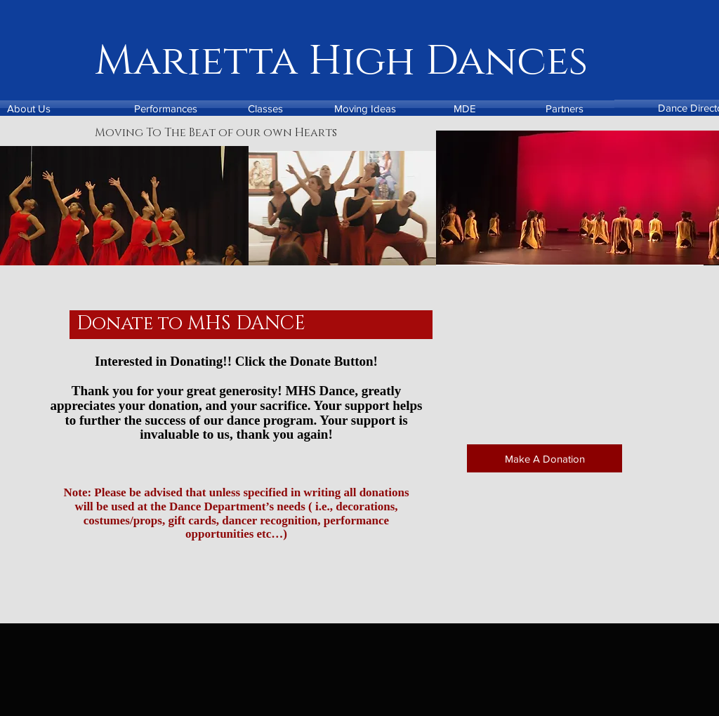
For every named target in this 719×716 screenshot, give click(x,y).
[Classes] (265, 108)
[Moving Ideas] (365, 108)
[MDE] (465, 108)
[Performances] (166, 108)
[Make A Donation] (544, 458)
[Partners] (564, 108)
